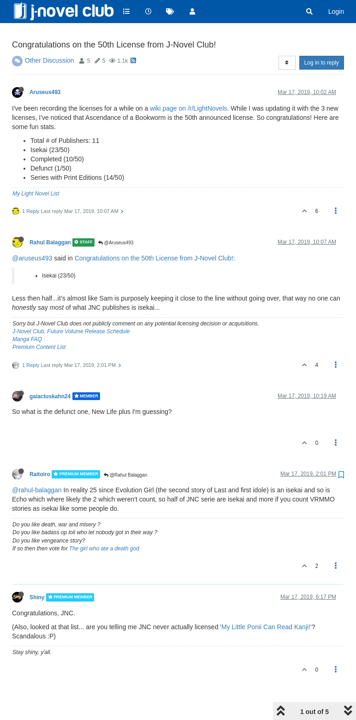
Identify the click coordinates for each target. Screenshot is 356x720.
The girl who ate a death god (104, 525)
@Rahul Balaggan (125, 451)
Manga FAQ (27, 316)
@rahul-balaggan (37, 466)
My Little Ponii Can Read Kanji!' (266, 603)
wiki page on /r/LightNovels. (189, 85)
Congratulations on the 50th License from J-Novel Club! (154, 234)
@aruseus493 (32, 234)
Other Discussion (49, 37)
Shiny (37, 574)
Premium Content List (38, 323)
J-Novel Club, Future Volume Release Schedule (71, 308)
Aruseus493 (45, 68)
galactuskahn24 (50, 372)
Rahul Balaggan (50, 219)
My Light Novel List (35, 170)
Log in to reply (321, 39)
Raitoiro (40, 451)
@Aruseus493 (115, 219)
